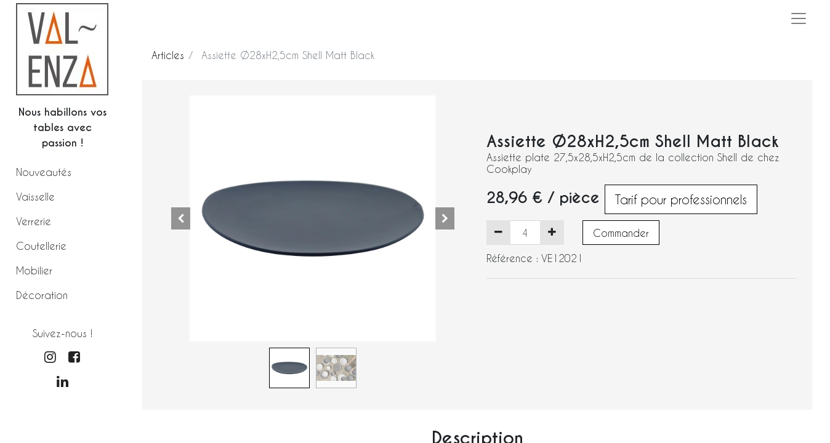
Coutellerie (41, 246)
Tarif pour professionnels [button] (681, 199)
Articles (167, 55)
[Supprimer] (498, 232)
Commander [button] (621, 233)
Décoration (42, 295)
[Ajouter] (552, 232)
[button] (181, 218)
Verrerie (33, 221)
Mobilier (34, 270)
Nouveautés (43, 172)
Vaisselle (35, 196)
